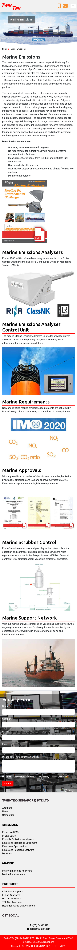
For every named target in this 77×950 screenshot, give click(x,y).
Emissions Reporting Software (18, 850)
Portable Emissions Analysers (18, 839)
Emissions (10, 824)
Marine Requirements (13, 874)
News (5, 811)
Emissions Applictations (15, 846)
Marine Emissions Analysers (17, 870)
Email (5, 744)
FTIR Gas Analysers (12, 891)
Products (10, 884)
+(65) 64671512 (38, 925)
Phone (5, 731)
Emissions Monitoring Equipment (19, 842)
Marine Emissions (18, 49)
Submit (8, 783)
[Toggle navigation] (73, 6)
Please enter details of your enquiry (20, 756)
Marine (8, 863)
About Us (7, 808)
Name (5, 706)
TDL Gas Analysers (12, 902)
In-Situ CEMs (9, 835)
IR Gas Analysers (11, 895)
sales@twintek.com (38, 928)
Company (7, 718)
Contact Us (8, 815)
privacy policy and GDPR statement (52, 777)
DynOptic (7, 853)
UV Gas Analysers (11, 898)
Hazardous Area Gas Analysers (18, 905)
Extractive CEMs (10, 832)
